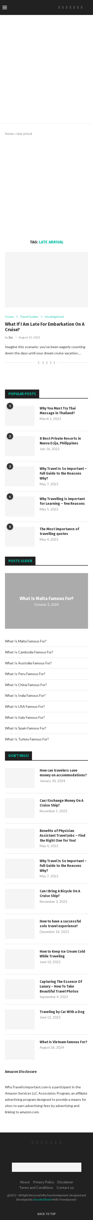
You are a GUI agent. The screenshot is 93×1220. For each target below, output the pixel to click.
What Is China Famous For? (26, 685)
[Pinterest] (70, 7)
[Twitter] (62, 7)
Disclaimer (65, 1182)
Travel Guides (29, 316)
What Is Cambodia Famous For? (29, 652)
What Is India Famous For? (25, 695)
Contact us (65, 1187)
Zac (10, 337)
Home (9, 134)
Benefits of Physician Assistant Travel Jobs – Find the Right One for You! (62, 836)
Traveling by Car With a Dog (62, 1012)
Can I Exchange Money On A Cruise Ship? (61, 803)
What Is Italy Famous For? (25, 717)
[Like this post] (38, 362)
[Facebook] (59, 7)
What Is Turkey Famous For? (27, 739)
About (25, 1182)
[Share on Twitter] (46, 362)
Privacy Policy (43, 1182)
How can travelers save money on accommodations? (63, 773)
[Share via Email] (54, 362)
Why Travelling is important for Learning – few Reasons (62, 501)
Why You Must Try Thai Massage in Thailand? (58, 410)
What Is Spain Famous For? (25, 728)
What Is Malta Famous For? (47, 598)
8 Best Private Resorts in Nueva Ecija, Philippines (60, 441)
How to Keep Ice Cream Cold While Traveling (62, 954)
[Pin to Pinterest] (50, 362)
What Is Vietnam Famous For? (63, 1042)
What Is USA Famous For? (25, 706)
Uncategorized (54, 316)
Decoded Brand (42, 1199)
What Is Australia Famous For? (28, 663)
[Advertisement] (46, 188)
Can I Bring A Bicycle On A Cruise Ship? (60, 893)
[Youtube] (78, 7)
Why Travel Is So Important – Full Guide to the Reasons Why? (63, 474)
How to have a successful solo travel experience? (60, 923)
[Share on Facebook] (43, 362)
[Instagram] (66, 7)
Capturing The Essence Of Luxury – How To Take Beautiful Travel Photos (61, 987)
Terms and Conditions (36, 1187)
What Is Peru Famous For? (25, 674)
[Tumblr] (74, 7)
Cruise (9, 316)
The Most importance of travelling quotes (59, 531)
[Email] (81, 7)
